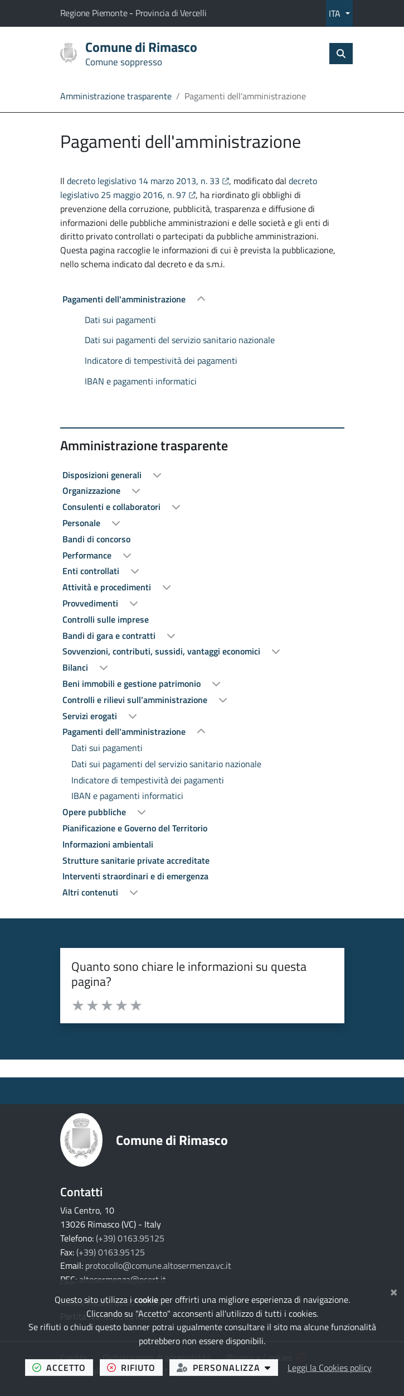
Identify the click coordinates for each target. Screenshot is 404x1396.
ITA (336, 13)
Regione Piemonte (95, 13)
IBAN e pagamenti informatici (141, 381)
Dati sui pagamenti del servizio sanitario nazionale (180, 339)
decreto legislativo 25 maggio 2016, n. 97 (188, 187)
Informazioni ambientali (107, 844)
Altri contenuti (91, 892)
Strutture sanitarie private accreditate (136, 860)
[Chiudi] (393, 1290)
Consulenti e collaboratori (112, 506)
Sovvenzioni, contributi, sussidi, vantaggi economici (162, 651)
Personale (82, 522)
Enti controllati (91, 570)
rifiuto (135, 1367)
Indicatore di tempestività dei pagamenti (161, 360)
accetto (62, 1367)
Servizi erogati (90, 716)
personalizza (227, 1367)
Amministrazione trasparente (116, 96)
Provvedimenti (91, 603)
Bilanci (76, 667)
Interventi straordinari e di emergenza (135, 876)
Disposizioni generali (103, 475)
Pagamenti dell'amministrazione (125, 299)
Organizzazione (92, 490)
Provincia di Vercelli (171, 13)
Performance (88, 555)
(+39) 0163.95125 (130, 1238)
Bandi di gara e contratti (110, 635)
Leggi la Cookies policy (330, 1367)
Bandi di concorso (96, 539)
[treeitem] (202, 340)
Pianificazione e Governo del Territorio (134, 828)
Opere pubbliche (95, 812)
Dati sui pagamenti (120, 319)
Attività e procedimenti (107, 587)
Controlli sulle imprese (105, 619)
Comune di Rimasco (172, 1140)
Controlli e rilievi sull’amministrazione (136, 699)
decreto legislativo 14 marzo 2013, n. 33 (148, 180)
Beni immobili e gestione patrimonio (132, 683)
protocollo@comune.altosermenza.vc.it (158, 1265)
